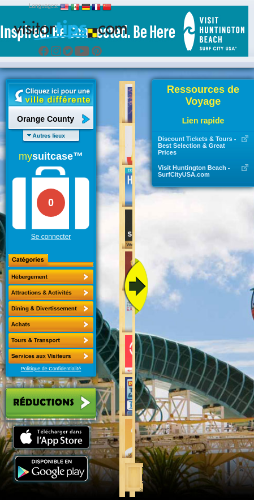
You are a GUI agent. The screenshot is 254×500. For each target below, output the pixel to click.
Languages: (43, 6)
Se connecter (51, 237)
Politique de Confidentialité (51, 368)
